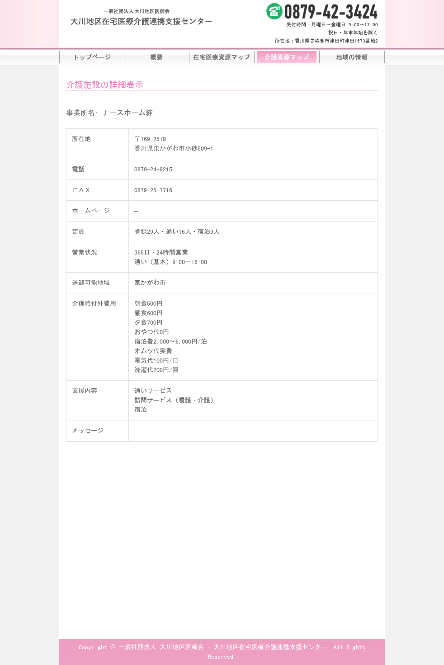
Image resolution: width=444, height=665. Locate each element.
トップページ (92, 57)
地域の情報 (352, 57)
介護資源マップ (287, 57)
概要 (156, 57)
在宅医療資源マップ (221, 57)
